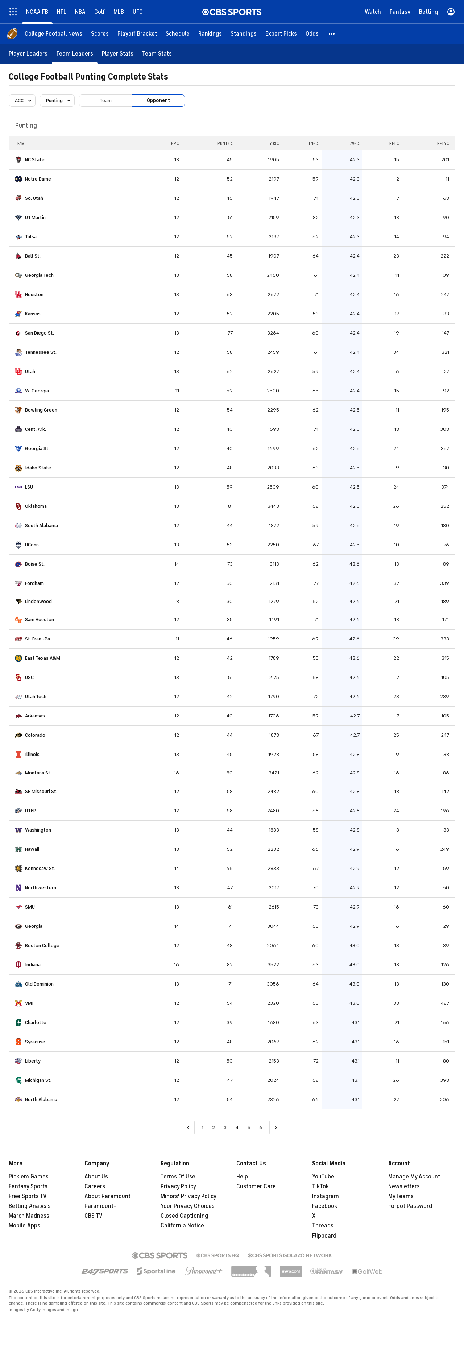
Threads (323, 1225)
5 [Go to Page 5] (248, 1127)
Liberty (33, 1061)
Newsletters (404, 1186)
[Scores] (100, 34)
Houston (34, 294)
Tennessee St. (41, 352)
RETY (443, 143)
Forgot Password (410, 1206)
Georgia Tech (39, 275)
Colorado (35, 735)
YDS (274, 143)
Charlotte (35, 1022)
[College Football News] (53, 34)
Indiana (33, 965)
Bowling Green (41, 410)
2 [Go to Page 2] (213, 1127)
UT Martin (35, 217)
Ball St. (33, 256)
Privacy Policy (178, 1186)
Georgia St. (37, 448)
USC (29, 677)
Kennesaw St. (40, 868)
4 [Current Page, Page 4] (237, 1127)
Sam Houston (39, 619)
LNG (314, 143)
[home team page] (18, 159)
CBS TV (93, 1216)
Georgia (33, 926)
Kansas (33, 314)
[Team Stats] (157, 54)
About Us (96, 1176)
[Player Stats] (118, 54)
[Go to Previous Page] (188, 1127)
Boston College (42, 945)
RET (394, 143)
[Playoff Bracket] (137, 34)
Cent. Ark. (35, 429)
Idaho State (38, 468)
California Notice (182, 1225)
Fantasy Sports (28, 1186)
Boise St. (35, 564)
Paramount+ (100, 1206)
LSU (29, 487)
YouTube (323, 1176)
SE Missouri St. (41, 791)
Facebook (324, 1206)
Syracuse (35, 1042)
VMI (29, 1003)
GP (175, 143)
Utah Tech (35, 696)
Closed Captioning (184, 1216)
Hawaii (32, 849)
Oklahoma (36, 506)
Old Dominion (39, 984)
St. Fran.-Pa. (38, 639)
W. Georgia (37, 391)
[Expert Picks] (281, 34)
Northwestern (40, 888)
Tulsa (31, 237)
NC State (35, 160)
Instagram (325, 1196)
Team (106, 100)
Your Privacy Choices (188, 1206)
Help (242, 1176)
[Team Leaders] (75, 54)
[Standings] (243, 34)
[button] (332, 34)
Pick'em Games (29, 1176)
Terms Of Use (178, 1176)
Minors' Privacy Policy (188, 1196)
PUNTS (225, 143)
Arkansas (35, 716)
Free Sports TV (28, 1196)
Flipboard (324, 1235)
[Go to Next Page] (275, 1127)
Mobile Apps (24, 1225)
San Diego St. (39, 333)
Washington (38, 830)
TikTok (320, 1186)
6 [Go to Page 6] (260, 1127)
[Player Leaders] (28, 54)
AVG (355, 143)
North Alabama (41, 1099)
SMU (30, 907)
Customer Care (256, 1186)
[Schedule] (177, 34)
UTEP (30, 811)
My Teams (401, 1196)
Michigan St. (38, 1080)
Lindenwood (38, 601)
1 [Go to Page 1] (202, 1127)
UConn (32, 545)
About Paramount (107, 1196)
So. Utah (34, 198)
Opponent (158, 100)
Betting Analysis (30, 1206)
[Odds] (312, 34)
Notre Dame (38, 179)
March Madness (29, 1216)
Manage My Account (414, 1176)
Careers (94, 1186)
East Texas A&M (42, 658)
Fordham (34, 583)
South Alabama (41, 525)
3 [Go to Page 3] (225, 1127)
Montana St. (38, 773)
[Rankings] (210, 34)
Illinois (32, 754)
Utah (30, 371)
